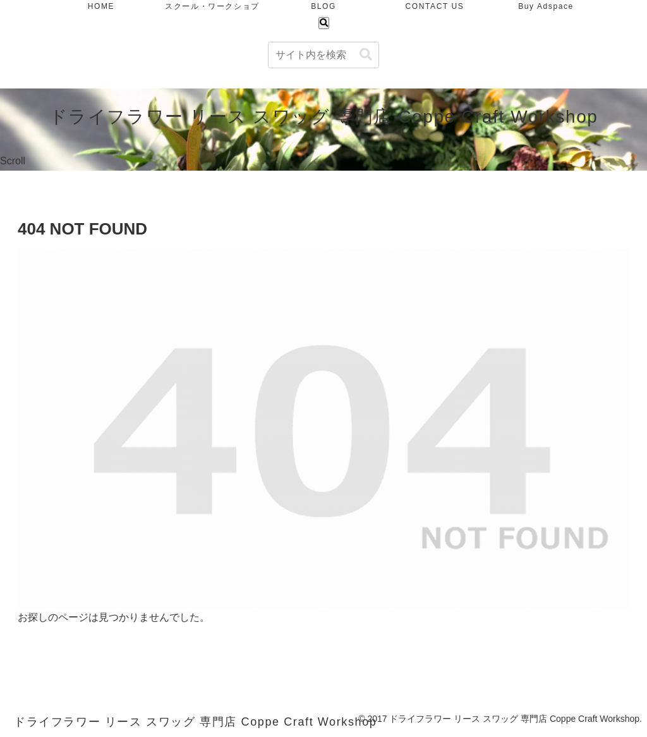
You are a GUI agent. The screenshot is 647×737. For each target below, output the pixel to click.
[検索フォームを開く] (323, 23)
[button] (365, 54)
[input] (323, 55)
